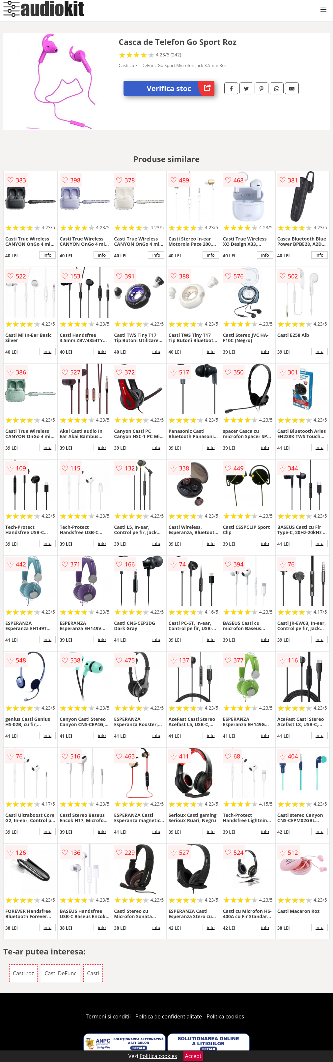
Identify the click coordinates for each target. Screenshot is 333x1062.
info (47, 255)
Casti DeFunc (60, 973)
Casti (93, 973)
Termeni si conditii (108, 1016)
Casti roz (23, 973)
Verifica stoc (180, 88)
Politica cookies (225, 1016)
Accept (193, 1056)
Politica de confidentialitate (168, 1016)
